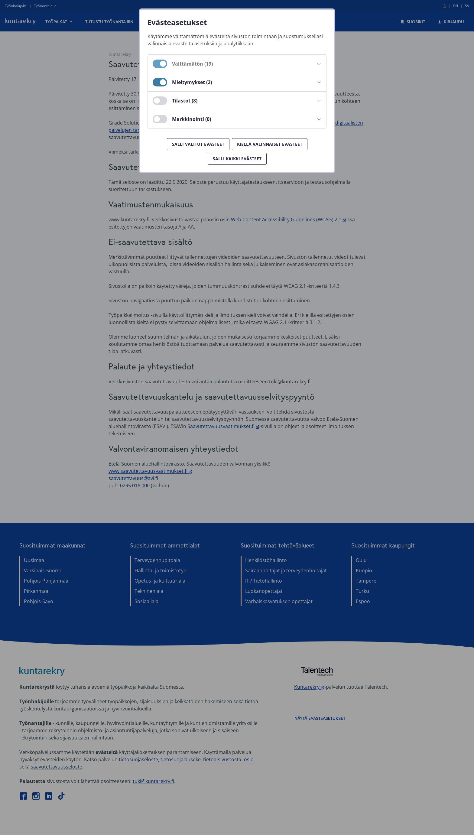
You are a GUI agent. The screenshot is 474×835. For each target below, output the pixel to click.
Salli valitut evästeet (198, 144)
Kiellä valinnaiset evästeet (269, 144)
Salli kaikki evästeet (237, 158)
